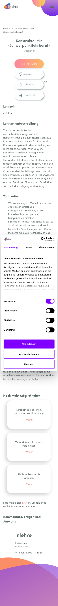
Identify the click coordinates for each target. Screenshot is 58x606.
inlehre (23, 535)
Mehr (29, 484)
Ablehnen (29, 364)
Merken (25, 74)
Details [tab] (28, 247)
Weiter (29, 419)
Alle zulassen (29, 344)
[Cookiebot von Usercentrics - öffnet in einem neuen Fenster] (41, 239)
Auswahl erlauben (29, 354)
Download (27, 95)
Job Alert (26, 85)
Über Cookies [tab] (46, 247)
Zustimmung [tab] (11, 247)
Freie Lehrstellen (28, 63)
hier (24, 502)
